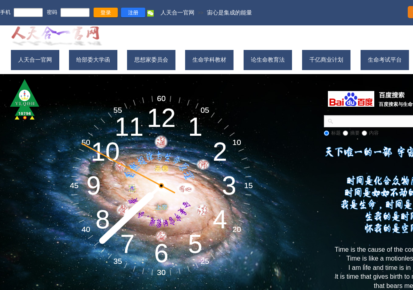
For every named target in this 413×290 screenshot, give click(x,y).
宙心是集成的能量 (229, 12)
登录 (105, 12)
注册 (133, 12)
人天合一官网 (177, 12)
